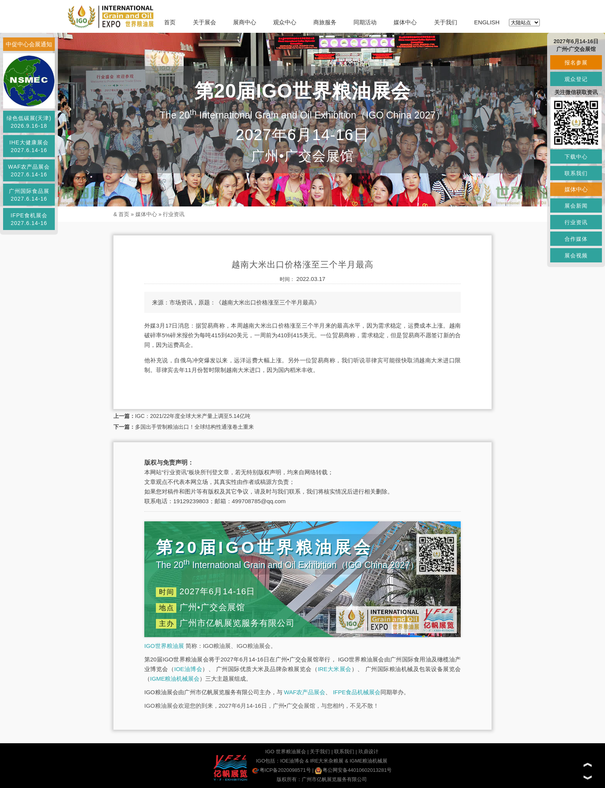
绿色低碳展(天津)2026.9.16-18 (29, 122)
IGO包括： (268, 761)
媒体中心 (405, 22)
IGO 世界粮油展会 (285, 751)
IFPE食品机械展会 (356, 692)
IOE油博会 (188, 669)
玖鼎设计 (368, 751)
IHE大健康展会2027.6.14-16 (28, 146)
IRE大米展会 (335, 669)
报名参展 (576, 62)
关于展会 (204, 22)
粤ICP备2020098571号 (281, 770)
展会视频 (576, 255)
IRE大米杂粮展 (327, 761)
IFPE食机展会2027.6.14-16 (28, 219)
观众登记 (576, 79)
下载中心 (576, 157)
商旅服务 (324, 22)
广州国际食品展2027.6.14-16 (29, 195)
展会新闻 (576, 206)
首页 (170, 22)
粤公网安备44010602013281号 (353, 770)
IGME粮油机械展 (368, 761)
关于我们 (445, 22)
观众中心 (284, 22)
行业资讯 (173, 214)
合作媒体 (576, 239)
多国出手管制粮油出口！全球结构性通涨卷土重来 (194, 427)
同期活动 (365, 22)
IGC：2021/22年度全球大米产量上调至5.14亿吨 (192, 416)
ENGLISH (487, 22)
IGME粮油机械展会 (174, 678)
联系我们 (344, 751)
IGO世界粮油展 (164, 646)
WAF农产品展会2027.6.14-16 (29, 171)
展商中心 (244, 22)
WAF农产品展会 (305, 692)
